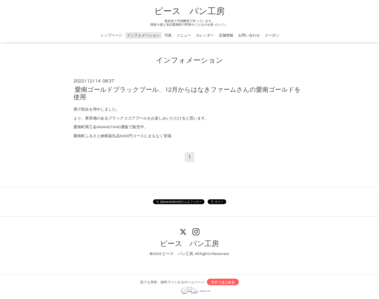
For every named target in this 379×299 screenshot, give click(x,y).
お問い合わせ (249, 35)
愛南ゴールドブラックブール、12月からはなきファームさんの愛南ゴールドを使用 (187, 93)
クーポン (272, 35)
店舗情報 (226, 35)
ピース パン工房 (189, 11)
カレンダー (205, 35)
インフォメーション (143, 35)
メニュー (183, 35)
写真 (168, 35)
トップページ (111, 35)
